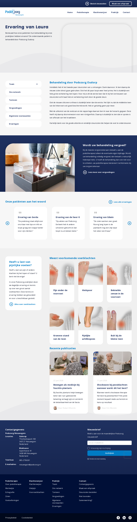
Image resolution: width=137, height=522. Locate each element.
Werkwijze (9, 488)
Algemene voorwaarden (20, 116)
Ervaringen (14, 124)
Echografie (9, 492)
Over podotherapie (13, 484)
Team (11, 84)
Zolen (7, 496)
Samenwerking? (85, 500)
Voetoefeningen (12, 500)
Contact (126, 12)
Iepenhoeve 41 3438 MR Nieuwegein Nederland (28, 452)
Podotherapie (83, 12)
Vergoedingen (15, 108)
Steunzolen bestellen (88, 492)
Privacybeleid (10, 518)
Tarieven (13, 100)
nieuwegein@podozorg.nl (30, 464)
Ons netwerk (15, 92)
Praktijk (115, 12)
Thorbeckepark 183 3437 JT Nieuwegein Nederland (27, 440)
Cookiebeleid (27, 518)
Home (70, 12)
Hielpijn (32, 488)
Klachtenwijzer (100, 12)
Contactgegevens (86, 484)
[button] (39, 84)
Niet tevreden (85, 496)
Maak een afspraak (120, 3)
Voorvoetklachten (36, 492)
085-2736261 (24, 460)
